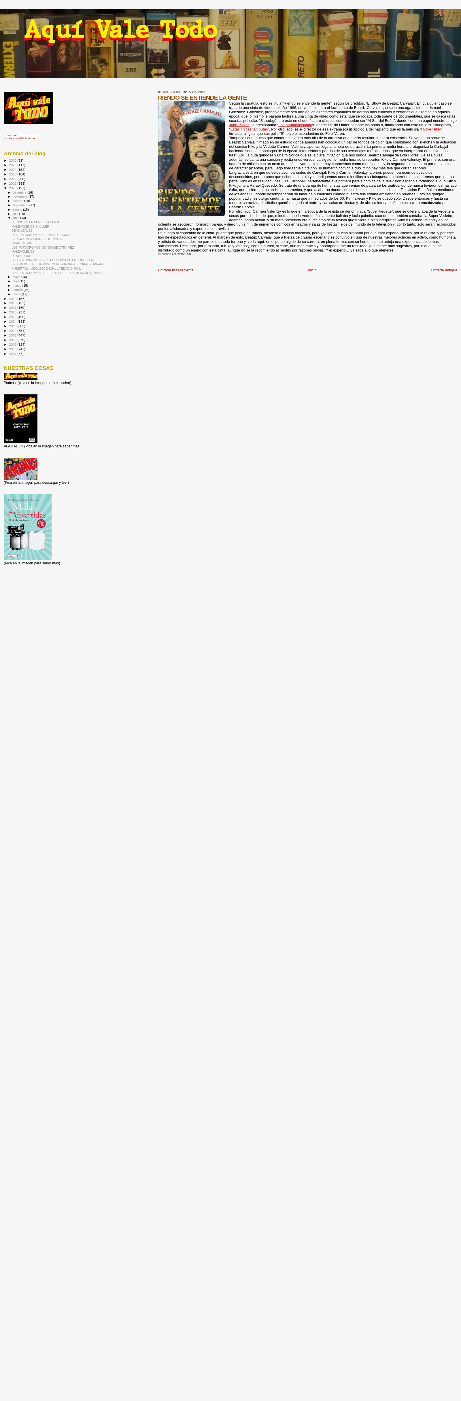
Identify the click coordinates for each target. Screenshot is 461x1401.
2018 (13, 303)
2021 (13, 183)
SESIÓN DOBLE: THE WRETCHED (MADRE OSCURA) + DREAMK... (59, 264)
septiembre (21, 205)
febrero (18, 290)
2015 (13, 317)
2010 (13, 340)
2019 (13, 298)
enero (17, 294)
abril (16, 281)
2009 (13, 344)
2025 (13, 165)
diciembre (20, 192)
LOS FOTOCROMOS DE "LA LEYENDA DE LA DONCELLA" (53, 260)
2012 (13, 330)
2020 (13, 188)
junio (16, 218)
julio (16, 213)
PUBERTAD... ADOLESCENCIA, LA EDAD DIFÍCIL (46, 268)
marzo (17, 285)
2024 (13, 169)
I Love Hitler (431, 129)
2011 (13, 335)
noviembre (21, 196)
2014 (13, 321)
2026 (13, 160)
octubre (18, 201)
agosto (18, 209)
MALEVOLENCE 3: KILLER (30, 226)
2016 (13, 312)
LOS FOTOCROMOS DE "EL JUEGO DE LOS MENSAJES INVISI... (58, 273)
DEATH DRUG (21, 256)
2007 (13, 354)
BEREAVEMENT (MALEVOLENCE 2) (37, 239)
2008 (13, 349)
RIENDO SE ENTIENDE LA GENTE (36, 222)
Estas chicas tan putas (249, 129)
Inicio (312, 270)
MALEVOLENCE (23, 251)
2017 (13, 307)
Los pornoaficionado (295, 125)
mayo (17, 277)
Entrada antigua (444, 270)
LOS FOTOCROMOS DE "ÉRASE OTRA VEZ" (43, 247)
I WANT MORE (22, 243)
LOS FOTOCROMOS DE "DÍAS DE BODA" (41, 235)
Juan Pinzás (239, 125)
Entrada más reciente (176, 270)
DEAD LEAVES (22, 230)
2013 (13, 326)
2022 (13, 179)
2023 (13, 174)
